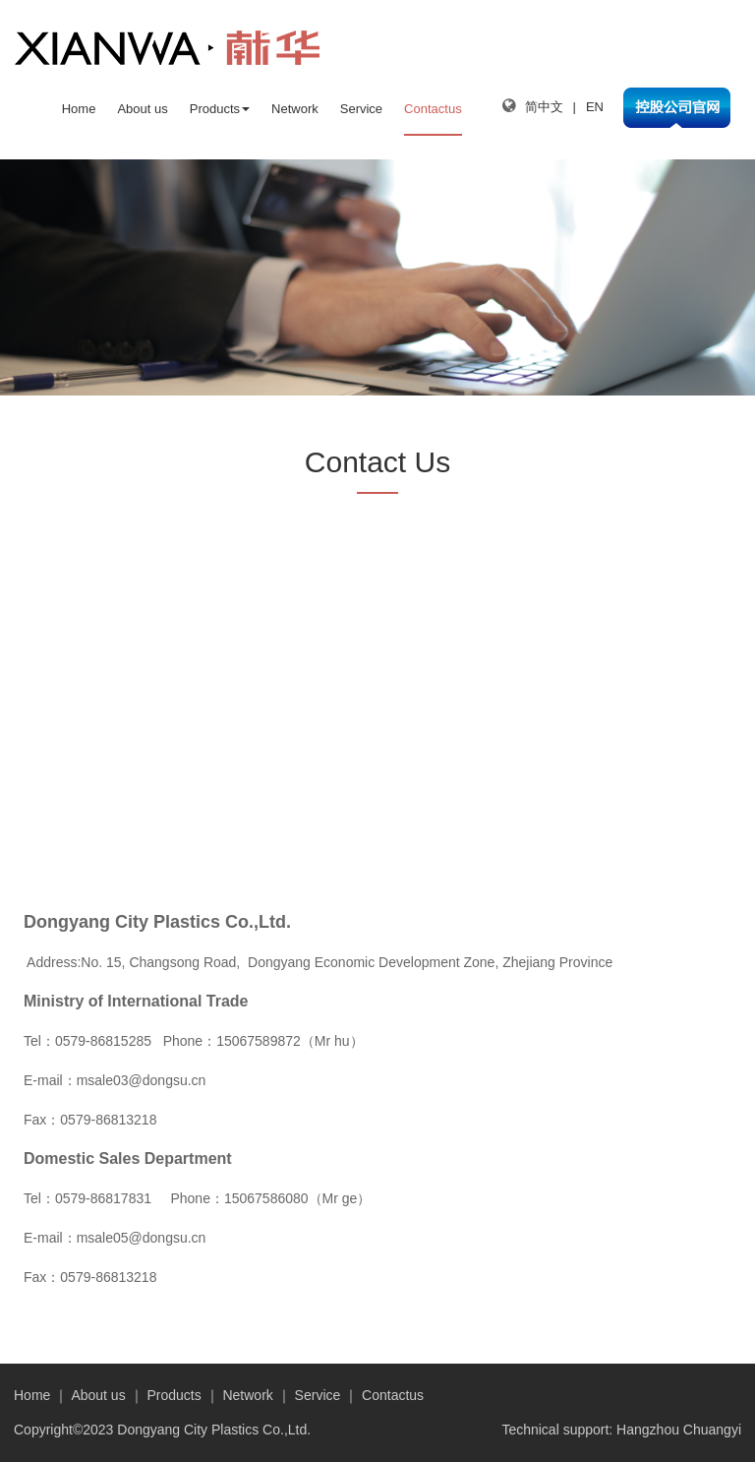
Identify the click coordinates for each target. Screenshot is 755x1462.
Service (361, 108)
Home (79, 108)
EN (595, 106)
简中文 (544, 106)
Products (220, 108)
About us (142, 108)
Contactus (433, 108)
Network (295, 108)
